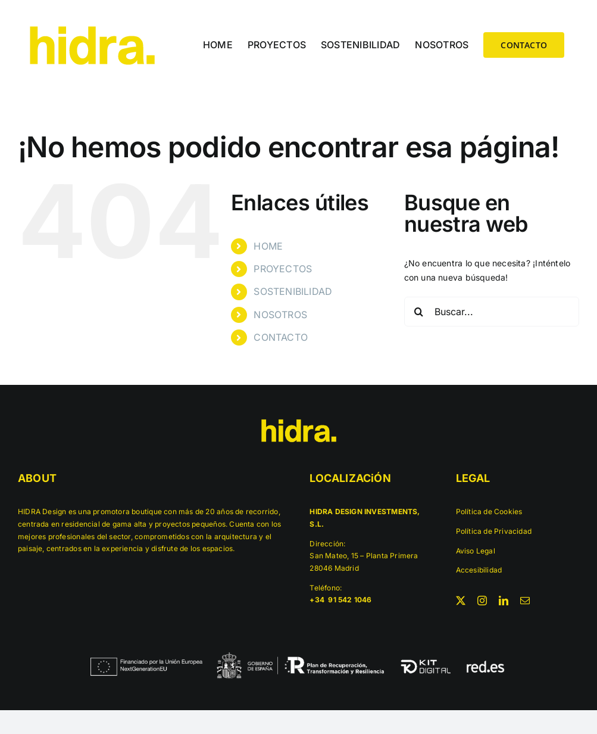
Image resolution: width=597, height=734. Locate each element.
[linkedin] (503, 600)
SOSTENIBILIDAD (293, 291)
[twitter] (460, 600)
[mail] (525, 600)
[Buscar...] (491, 311)
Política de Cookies (489, 511)
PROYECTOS (283, 269)
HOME (268, 246)
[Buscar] (419, 311)
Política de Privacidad (494, 531)
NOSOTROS (280, 315)
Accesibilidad (479, 569)
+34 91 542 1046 (342, 599)
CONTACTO (281, 337)
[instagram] (482, 600)
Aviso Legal (475, 550)
